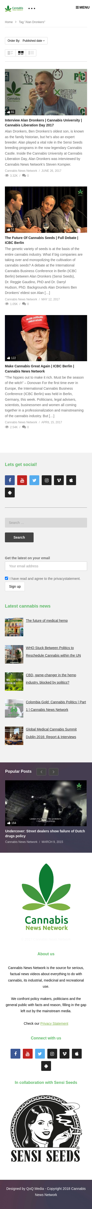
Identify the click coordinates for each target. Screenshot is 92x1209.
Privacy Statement (54, 1023)
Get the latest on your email (27, 558)
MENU (83, 7)
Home (9, 22)
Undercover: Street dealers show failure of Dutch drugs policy (45, 833)
